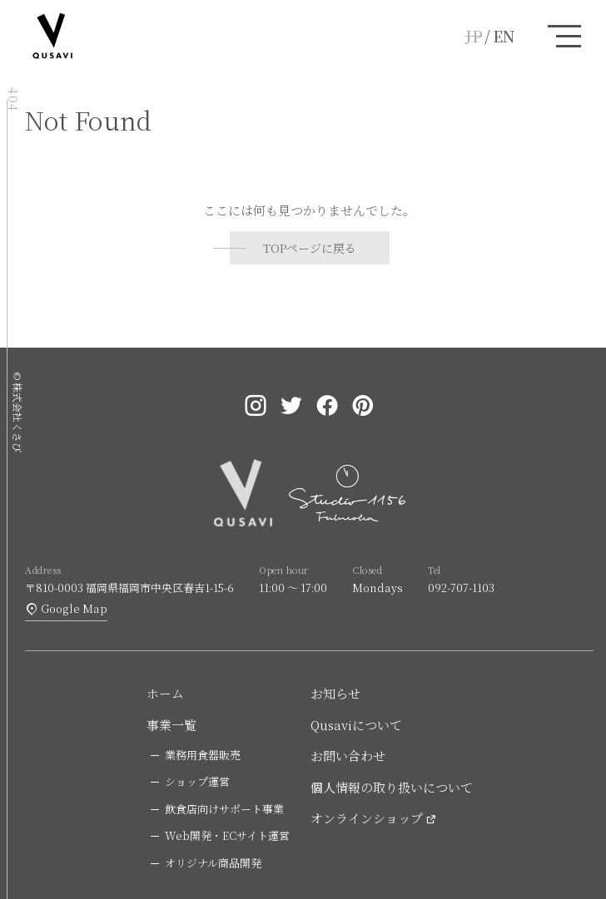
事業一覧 (171, 725)
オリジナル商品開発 (213, 863)
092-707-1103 (461, 587)
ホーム (165, 693)
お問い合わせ (347, 755)
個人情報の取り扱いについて (391, 787)
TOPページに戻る (309, 248)
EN (503, 36)
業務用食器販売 (203, 755)
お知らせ (335, 693)
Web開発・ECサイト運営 (227, 835)
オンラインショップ (366, 818)
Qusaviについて (356, 725)
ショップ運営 (197, 781)
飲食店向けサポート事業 (224, 809)
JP (474, 36)
